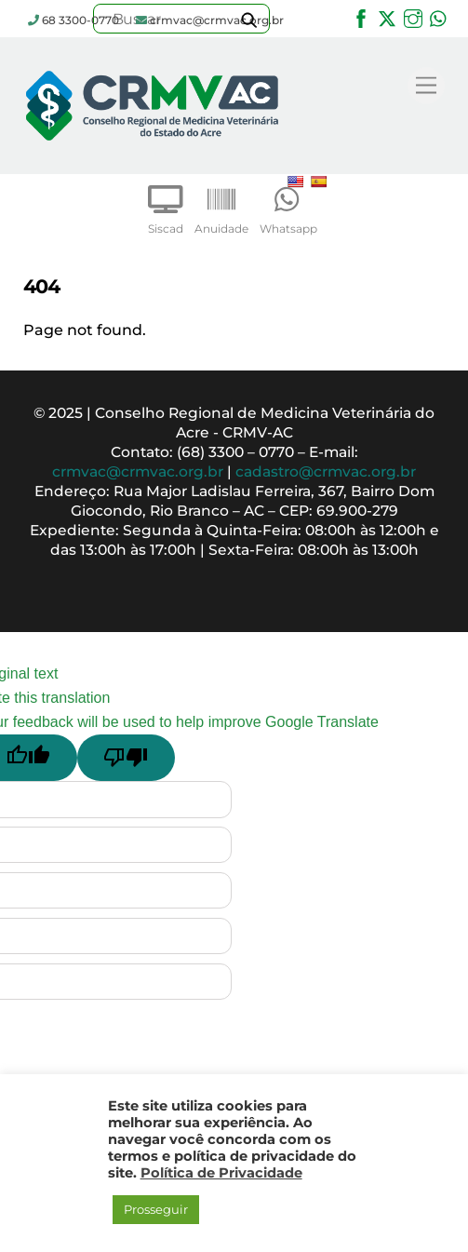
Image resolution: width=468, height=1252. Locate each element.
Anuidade (221, 206)
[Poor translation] (126, 757)
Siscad (165, 206)
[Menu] (426, 86)
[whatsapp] (439, 16)
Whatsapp (288, 206)
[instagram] (413, 16)
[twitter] (387, 16)
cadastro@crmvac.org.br (325, 471)
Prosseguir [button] (156, 1209)
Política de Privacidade (221, 1172)
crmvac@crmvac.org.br (137, 471)
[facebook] (361, 16)
